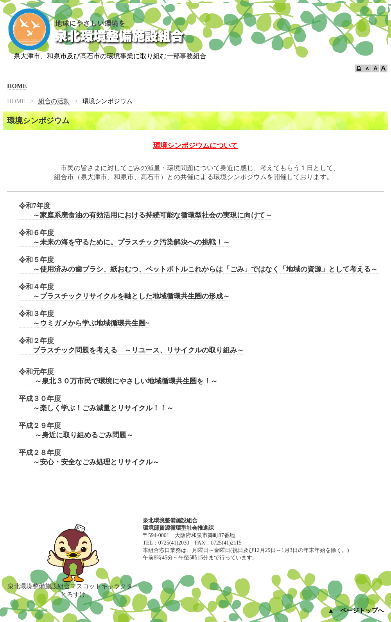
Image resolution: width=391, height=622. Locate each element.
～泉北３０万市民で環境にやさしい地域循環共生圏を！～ (118, 381)
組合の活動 (54, 101)
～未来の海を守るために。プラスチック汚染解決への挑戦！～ (124, 242)
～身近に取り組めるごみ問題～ (76, 435)
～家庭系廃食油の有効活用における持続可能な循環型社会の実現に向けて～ (145, 215)
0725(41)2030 (173, 543)
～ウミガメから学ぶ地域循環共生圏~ (84, 323)
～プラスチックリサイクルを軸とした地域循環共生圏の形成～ (124, 296)
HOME (17, 86)
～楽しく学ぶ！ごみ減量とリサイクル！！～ (96, 408)
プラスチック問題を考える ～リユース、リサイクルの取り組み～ (131, 350)
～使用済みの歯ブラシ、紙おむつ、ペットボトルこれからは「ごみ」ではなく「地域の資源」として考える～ (198, 269)
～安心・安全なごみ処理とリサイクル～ (89, 462)
